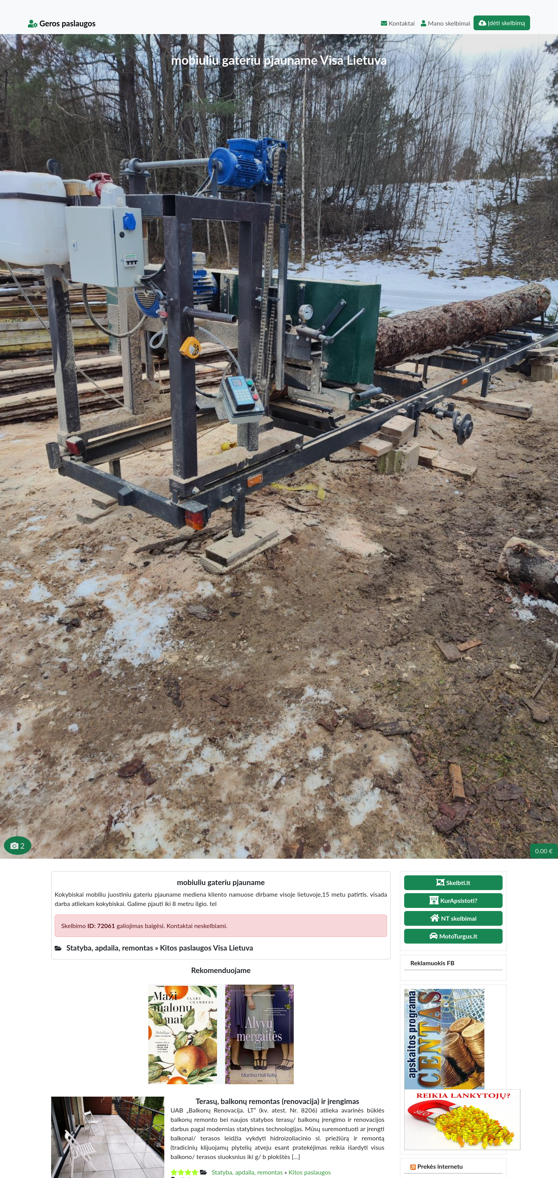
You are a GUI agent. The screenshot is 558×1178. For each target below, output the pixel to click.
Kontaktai (398, 23)
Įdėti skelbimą (502, 22)
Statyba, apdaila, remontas (247, 1172)
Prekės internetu (440, 1166)
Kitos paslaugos (310, 1172)
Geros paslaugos (62, 23)
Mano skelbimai (445, 23)
